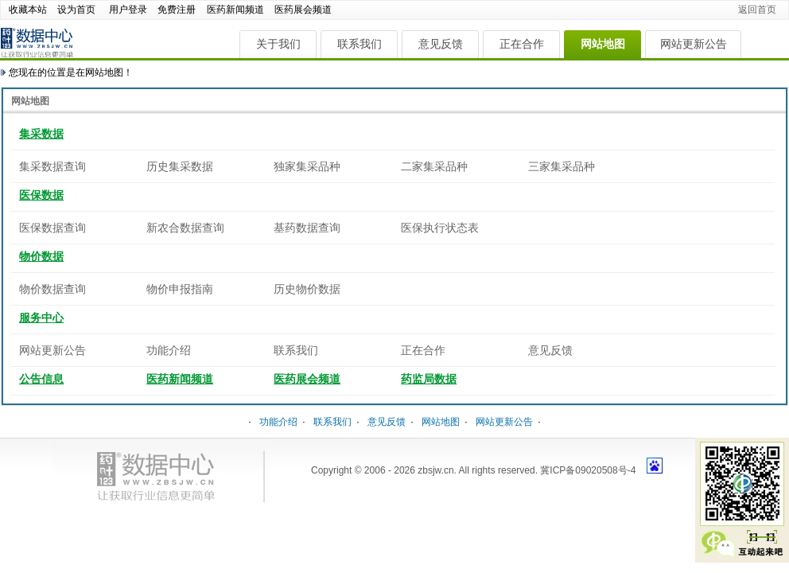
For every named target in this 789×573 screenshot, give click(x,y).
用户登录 (128, 9)
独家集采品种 (307, 166)
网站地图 (603, 43)
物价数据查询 (52, 289)
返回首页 (757, 9)
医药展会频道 (303, 9)
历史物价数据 (307, 289)
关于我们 (278, 43)
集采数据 (41, 133)
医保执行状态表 (440, 227)
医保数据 (41, 195)
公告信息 (41, 378)
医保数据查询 (52, 227)
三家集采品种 (561, 166)
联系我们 (359, 43)
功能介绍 (168, 350)
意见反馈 (440, 43)
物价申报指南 (179, 289)
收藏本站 (28, 9)
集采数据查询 (52, 166)
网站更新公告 (693, 43)
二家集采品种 (434, 166)
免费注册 (176, 9)
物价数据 (41, 256)
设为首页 (76, 9)
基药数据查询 (307, 227)
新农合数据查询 (185, 227)
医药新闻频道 (235, 9)
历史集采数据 (179, 166)
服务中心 (41, 317)
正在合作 (521, 43)
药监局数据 (429, 378)
